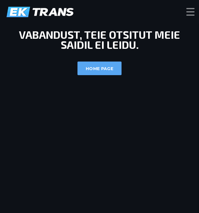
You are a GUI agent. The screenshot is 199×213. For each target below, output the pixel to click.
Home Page (99, 68)
